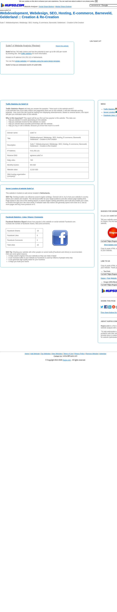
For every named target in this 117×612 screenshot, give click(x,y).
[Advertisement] (49, 32)
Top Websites (46, 354)
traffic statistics (26, 54)
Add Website (35, 354)
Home (27, 354)
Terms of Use (68, 354)
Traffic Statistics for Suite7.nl (17, 104)
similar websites (21, 61)
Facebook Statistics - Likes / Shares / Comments (24, 217)
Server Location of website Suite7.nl (20, 188)
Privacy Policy (79, 354)
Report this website (62, 46)
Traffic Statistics (110, 109)
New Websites (57, 354)
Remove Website (92, 354)
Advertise (102, 354)
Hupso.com (67, 360)
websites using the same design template (45, 61)
